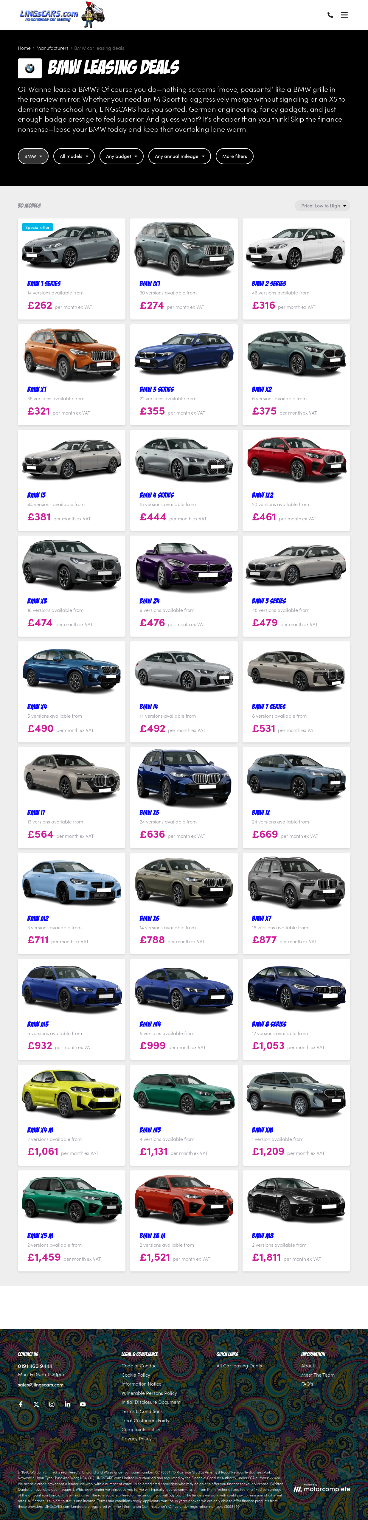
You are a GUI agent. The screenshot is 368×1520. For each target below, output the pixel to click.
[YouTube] (83, 1405)
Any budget (122, 156)
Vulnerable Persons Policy (149, 1392)
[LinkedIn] (67, 1405)
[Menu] (344, 15)
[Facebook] (21, 1405)
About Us (311, 1365)
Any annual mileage (180, 156)
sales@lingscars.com (40, 1384)
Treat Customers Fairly (146, 1420)
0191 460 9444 (35, 1365)
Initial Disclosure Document (151, 1401)
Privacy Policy (137, 1438)
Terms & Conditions (142, 1411)
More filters (234, 156)
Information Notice (142, 1383)
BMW (34, 156)
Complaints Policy (141, 1429)
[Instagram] (52, 1405)
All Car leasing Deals (239, 1365)
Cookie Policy (136, 1374)
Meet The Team (318, 1374)
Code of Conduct (140, 1365)
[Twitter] (36, 1405)
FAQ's (307, 1383)
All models (75, 156)
